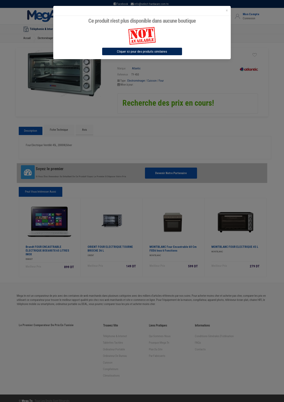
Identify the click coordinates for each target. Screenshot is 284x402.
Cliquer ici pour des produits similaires (142, 51)
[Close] (227, 10)
